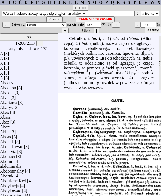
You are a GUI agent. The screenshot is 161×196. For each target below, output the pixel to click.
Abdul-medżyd (13, 179)
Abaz (4, 120)
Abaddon (8, 86)
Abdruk (6, 174)
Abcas (5, 135)
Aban (5, 96)
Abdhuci (7, 155)
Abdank (7, 140)
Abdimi (6, 160)
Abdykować (10, 189)
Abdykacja (9, 184)
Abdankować (11, 145)
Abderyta (8, 150)
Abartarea (8, 101)
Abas (4, 111)
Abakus (6, 91)
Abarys (6, 106)
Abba (5, 130)
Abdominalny (12, 169)
